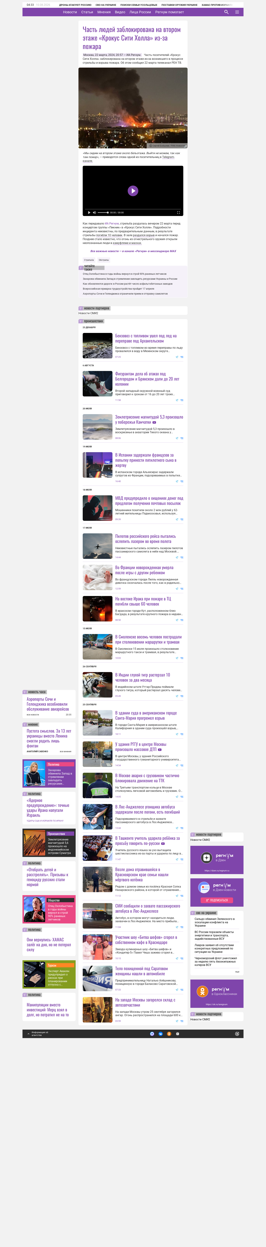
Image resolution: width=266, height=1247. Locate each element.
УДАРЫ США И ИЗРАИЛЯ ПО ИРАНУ (45, 1010)
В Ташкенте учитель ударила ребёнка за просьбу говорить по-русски (147, 966)
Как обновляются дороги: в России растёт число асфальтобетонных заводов (127, 283)
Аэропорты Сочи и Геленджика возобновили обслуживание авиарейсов (48, 892)
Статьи (98, 12)
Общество (54, 1089)
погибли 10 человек (109, 235)
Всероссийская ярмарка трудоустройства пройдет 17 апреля (118, 288)
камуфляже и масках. (127, 243)
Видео (131, 12)
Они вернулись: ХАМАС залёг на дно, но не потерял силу (49, 1133)
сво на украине (206, 1102)
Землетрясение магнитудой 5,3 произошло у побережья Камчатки (149, 419)
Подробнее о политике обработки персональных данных (184, 1221)
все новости (33, 903)
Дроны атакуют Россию (70, 5)
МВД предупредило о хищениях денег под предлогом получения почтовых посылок (149, 532)
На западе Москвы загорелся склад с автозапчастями (145, 1191)
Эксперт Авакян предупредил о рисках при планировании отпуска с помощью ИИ (58, 1166)
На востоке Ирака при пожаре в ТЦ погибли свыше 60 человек (143, 664)
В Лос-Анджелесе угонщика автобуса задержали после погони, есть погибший (147, 935)
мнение (33, 913)
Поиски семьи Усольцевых (134, 5)
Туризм (52, 1154)
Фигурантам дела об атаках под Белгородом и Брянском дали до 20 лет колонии (147, 378)
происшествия (93, 321)
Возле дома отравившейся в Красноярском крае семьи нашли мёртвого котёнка (141, 1031)
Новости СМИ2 (88, 313)
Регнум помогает (180, 12)
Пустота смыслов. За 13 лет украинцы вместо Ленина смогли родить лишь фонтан (49, 927)
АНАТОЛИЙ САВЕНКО (37, 940)
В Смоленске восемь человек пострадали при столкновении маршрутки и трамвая (148, 702)
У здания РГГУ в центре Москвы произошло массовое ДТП (140, 841)
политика (34, 983)
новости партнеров (96, 308)
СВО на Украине (101, 5)
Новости (81, 12)
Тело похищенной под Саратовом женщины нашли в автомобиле (141, 1159)
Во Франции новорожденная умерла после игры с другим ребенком (144, 632)
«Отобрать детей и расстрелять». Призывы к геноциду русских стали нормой (47, 1066)
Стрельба (89, 260)
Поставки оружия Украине (175, 5)
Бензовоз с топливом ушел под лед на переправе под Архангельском (146, 338)
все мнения (65, 940)
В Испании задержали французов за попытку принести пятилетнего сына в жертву (145, 491)
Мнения (115, 12)
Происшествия (56, 1022)
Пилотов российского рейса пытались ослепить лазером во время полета (145, 570)
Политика (53, 953)
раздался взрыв (144, 235)
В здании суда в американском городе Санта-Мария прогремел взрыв (146, 809)
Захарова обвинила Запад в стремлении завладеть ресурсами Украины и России (60, 965)
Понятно (229, 1221)
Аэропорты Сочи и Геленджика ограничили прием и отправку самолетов (125, 293)
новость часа (37, 881)
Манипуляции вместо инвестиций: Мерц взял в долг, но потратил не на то (48, 1198)
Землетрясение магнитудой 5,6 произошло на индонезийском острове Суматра (59, 1035)
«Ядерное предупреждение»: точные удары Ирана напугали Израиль (48, 996)
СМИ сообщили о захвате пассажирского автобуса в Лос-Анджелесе (147, 1065)
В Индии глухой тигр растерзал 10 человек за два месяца (142, 771)
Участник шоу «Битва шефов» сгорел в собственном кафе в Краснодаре (146, 1097)
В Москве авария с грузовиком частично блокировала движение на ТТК (147, 903)
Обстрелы (104, 260)
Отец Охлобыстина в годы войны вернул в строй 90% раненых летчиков (60, 1101)
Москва (88, 55)
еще (237, 1160)
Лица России (151, 12)
